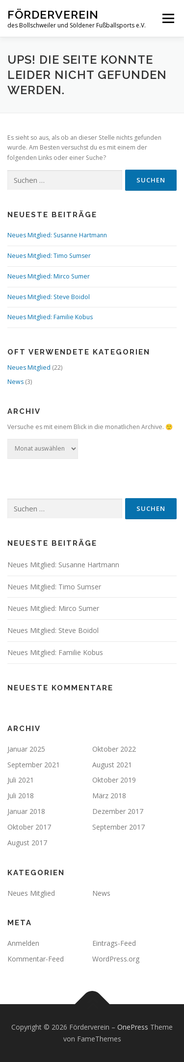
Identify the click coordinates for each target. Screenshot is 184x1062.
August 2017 (27, 842)
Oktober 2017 (29, 827)
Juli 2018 (20, 795)
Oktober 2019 (114, 779)
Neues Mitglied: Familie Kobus (50, 317)
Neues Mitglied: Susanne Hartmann (57, 235)
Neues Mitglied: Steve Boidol (48, 297)
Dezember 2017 (117, 811)
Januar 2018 (26, 811)
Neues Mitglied (29, 367)
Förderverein (53, 14)
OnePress (132, 1027)
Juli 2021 (20, 779)
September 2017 (118, 827)
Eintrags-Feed (114, 943)
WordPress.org (115, 958)
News (15, 382)
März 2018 (109, 795)
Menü (167, 18)
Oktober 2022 (114, 749)
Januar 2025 (26, 749)
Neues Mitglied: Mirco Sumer (48, 276)
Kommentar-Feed (35, 958)
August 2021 (112, 764)
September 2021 (33, 764)
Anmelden (23, 943)
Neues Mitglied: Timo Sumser (49, 256)
